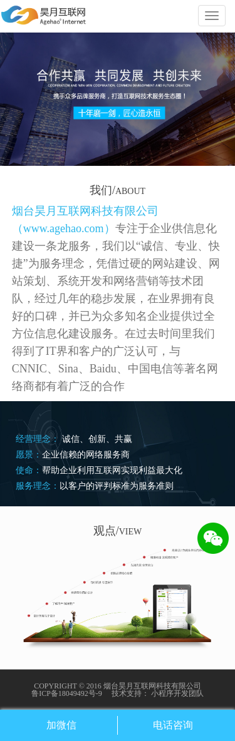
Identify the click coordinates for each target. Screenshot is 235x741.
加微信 (61, 725)
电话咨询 (173, 725)
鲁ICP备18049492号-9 (66, 693)
